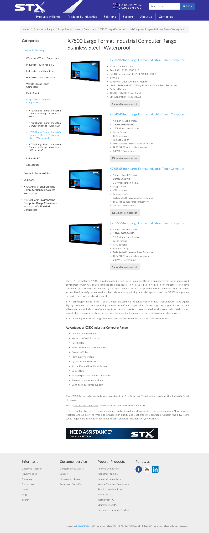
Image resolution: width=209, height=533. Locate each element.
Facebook (138, 469)
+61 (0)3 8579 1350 (127, 4)
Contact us (166, 16)
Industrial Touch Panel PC (40, 64)
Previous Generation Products (114, 509)
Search (25, 499)
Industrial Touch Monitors (40, 71)
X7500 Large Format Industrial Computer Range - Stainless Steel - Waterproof (45, 135)
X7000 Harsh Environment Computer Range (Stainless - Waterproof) (40, 190)
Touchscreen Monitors (110, 489)
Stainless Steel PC (107, 504)
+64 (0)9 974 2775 (127, 8)
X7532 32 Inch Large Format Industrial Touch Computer (147, 60)
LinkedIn (155, 469)
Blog (24, 494)
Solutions (110, 16)
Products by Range (48, 16)
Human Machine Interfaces (40, 77)
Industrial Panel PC (108, 473)
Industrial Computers (109, 478)
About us (146, 16)
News (25, 489)
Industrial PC (33, 158)
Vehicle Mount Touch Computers (37, 85)
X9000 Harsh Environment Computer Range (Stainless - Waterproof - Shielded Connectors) (40, 204)
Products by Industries (82, 16)
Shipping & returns (70, 478)
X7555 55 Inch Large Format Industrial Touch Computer (147, 168)
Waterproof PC (106, 499)
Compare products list (72, 468)
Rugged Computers (108, 468)
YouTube (147, 469)
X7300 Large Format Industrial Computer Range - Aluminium (45, 124)
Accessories (32, 164)
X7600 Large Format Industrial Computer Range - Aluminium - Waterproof (45, 147)
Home (26, 29)
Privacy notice (29, 473)
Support (128, 16)
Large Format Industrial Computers (77, 29)
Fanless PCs (104, 494)
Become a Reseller (32, 468)
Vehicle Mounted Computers (113, 484)
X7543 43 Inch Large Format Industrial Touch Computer (147, 114)
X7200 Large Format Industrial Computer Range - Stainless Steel (45, 113)
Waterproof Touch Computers (42, 58)
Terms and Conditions (71, 484)
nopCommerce (83, 526)
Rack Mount (32, 93)
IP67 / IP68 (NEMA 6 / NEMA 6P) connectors (152, 284)
